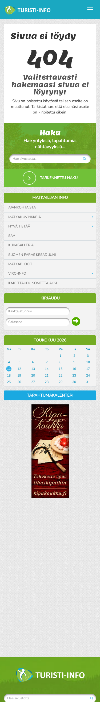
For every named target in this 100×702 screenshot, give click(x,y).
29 (60, 382)
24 (88, 375)
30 (74, 382)
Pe (60, 349)
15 (60, 369)
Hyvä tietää (19, 226)
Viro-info (17, 273)
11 (9, 369)
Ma (9, 349)
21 (47, 375)
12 (19, 369)
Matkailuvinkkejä (24, 217)
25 (9, 382)
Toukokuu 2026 (50, 340)
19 (19, 375)
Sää (11, 236)
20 (33, 375)
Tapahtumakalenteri (50, 395)
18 (9, 375)
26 (19, 382)
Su (88, 349)
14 (47, 369)
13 (33, 369)
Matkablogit (20, 264)
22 (60, 375)
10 (88, 362)
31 (88, 382)
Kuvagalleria (21, 245)
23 (74, 375)
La (74, 349)
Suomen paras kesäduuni (32, 255)
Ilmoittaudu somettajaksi (32, 283)
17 (88, 369)
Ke (33, 349)
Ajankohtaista (22, 207)
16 (74, 369)
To (47, 349)
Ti (19, 349)
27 (33, 382)
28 (47, 382)
